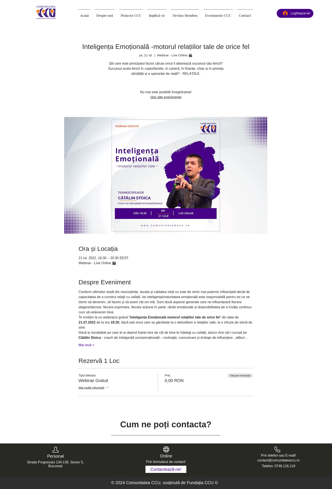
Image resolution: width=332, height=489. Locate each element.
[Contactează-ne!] (165, 469)
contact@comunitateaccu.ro (278, 460)
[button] (131, 13)
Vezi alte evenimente (165, 97)
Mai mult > (86, 345)
